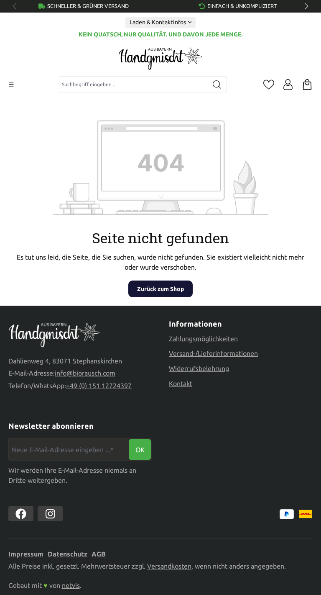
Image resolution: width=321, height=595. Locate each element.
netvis (71, 585)
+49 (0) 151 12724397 (99, 385)
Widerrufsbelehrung (199, 368)
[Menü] (11, 85)
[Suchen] (217, 84)
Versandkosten (169, 566)
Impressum (25, 554)
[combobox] (133, 84)
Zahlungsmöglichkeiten (203, 339)
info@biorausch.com (85, 373)
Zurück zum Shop (160, 289)
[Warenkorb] (307, 84)
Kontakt (180, 383)
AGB (99, 554)
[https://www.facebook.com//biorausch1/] (20, 513)
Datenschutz (67, 554)
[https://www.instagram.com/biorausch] (50, 513)
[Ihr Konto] (288, 84)
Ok (140, 449)
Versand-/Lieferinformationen (213, 353)
